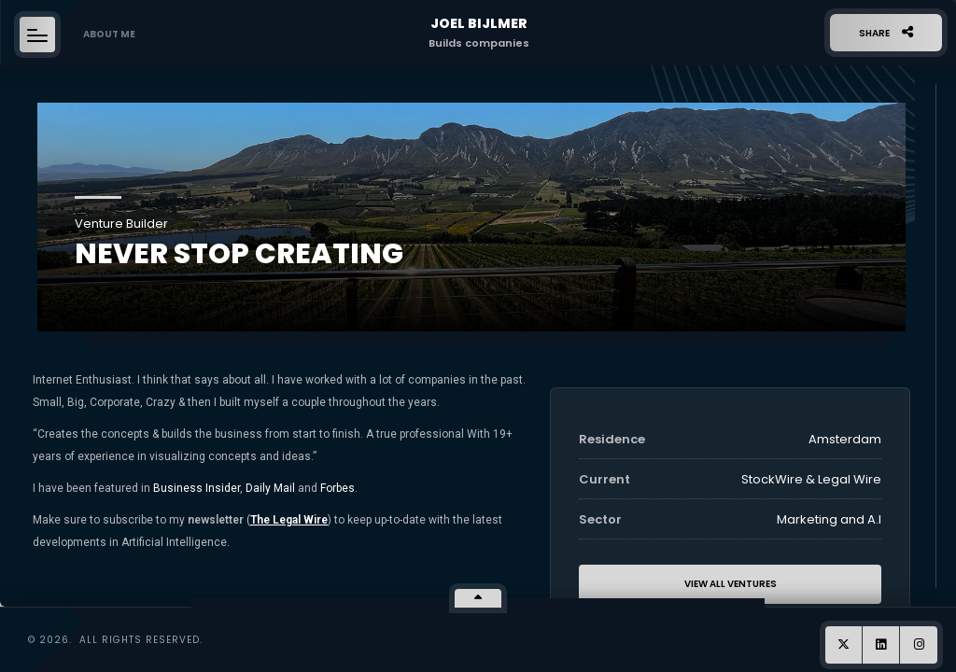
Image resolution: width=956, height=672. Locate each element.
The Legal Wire (289, 519)
